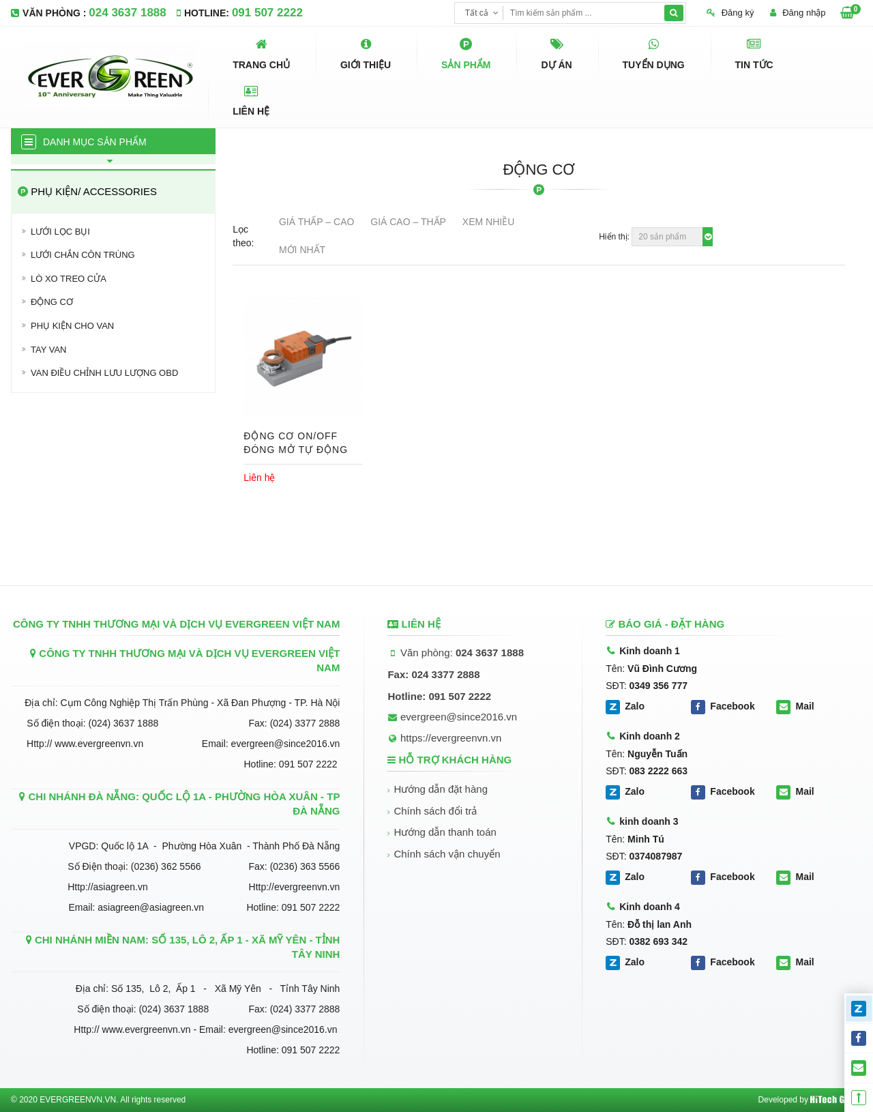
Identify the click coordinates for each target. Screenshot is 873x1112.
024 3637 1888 (127, 12)
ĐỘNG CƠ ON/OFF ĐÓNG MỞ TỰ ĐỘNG (295, 442)
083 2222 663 (658, 770)
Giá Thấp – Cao (316, 221)
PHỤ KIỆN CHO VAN (72, 326)
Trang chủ (261, 53)
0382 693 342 (658, 941)
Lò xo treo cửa (68, 279)
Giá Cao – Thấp (408, 221)
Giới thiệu (365, 53)
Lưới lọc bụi (60, 231)
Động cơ (52, 302)
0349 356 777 (658, 685)
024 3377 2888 (445, 674)
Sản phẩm (465, 53)
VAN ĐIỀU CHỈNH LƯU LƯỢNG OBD (104, 373)
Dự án (556, 53)
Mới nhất (302, 249)
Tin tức (754, 53)
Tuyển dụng (654, 53)
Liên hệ (251, 100)
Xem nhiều (488, 221)
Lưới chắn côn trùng (83, 255)
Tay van (49, 350)
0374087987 (655, 856)
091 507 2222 (267, 12)
